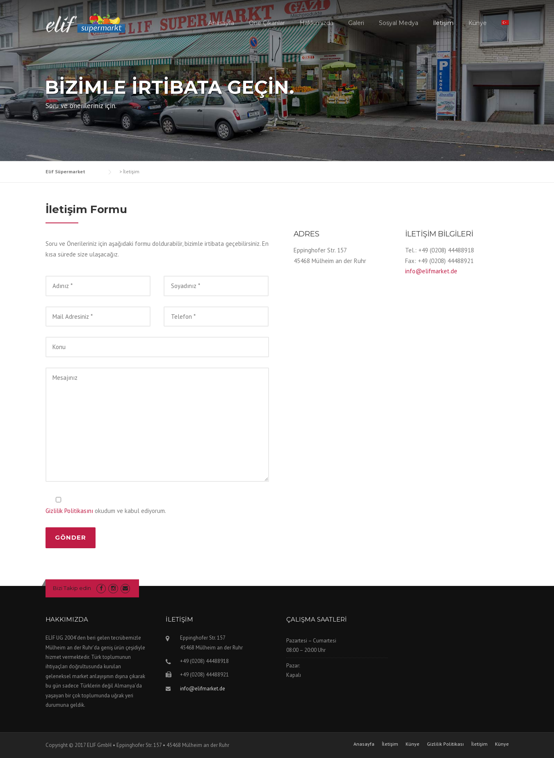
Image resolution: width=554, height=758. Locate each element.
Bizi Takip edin (72, 588)
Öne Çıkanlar (267, 23)
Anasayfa (221, 23)
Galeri (356, 23)
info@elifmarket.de (431, 271)
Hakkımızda (316, 23)
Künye (477, 23)
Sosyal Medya (398, 23)
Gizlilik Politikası (445, 744)
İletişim (443, 23)
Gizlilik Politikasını (69, 511)
